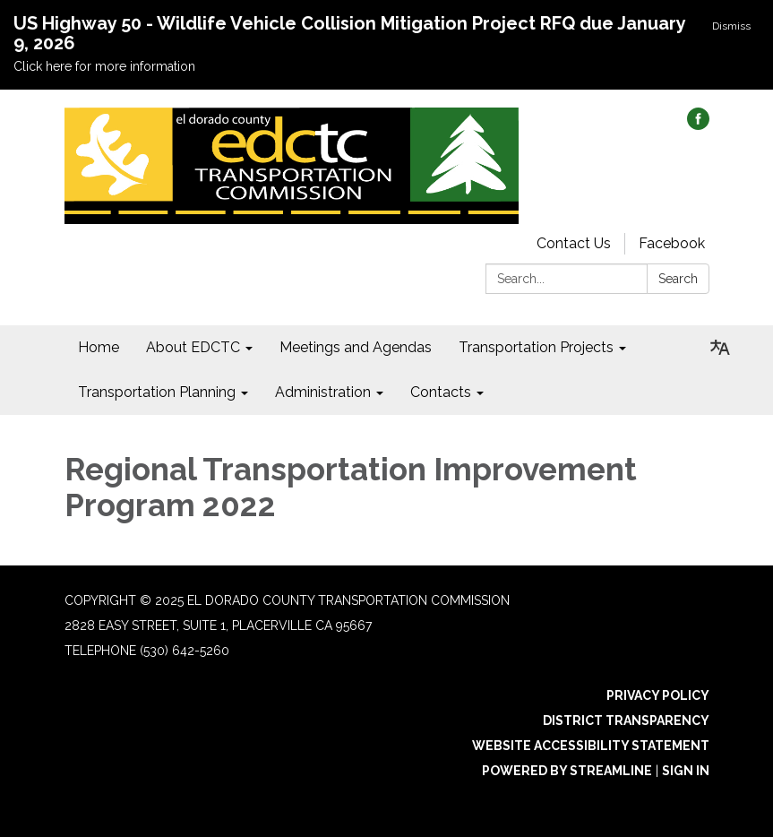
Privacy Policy (657, 695)
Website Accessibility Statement (590, 745)
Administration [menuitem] (323, 392)
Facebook (672, 243)
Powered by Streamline (567, 771)
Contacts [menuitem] (440, 392)
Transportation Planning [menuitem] (157, 392)
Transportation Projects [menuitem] (536, 347)
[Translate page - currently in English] (720, 347)
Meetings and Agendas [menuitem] (355, 347)
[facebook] (698, 125)
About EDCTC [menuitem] (193, 347)
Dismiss (731, 26)
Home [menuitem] (98, 347)
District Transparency (626, 720)
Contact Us (574, 243)
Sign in (685, 771)
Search (678, 279)
